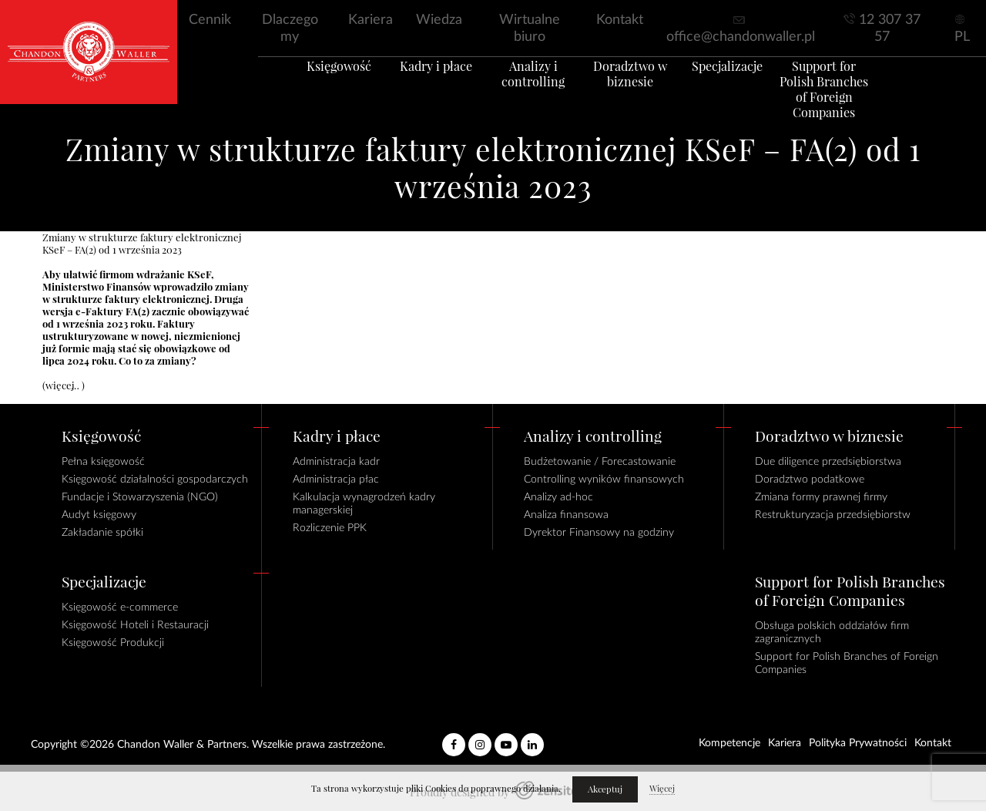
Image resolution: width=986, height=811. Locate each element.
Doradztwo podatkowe (809, 479)
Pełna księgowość (103, 461)
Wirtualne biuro (529, 28)
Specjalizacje (745, 84)
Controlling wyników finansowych (604, 479)
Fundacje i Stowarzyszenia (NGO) (140, 497)
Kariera (370, 20)
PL (962, 37)
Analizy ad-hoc (558, 497)
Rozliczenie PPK (330, 528)
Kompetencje (729, 743)
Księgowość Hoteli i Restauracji (135, 625)
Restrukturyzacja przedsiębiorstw (833, 515)
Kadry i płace (418, 84)
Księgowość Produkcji (113, 643)
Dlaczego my (290, 28)
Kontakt (619, 20)
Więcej (662, 788)
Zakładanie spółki (102, 532)
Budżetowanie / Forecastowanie (600, 461)
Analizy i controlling (526, 91)
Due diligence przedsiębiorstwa (828, 461)
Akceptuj (605, 789)
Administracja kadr (336, 461)
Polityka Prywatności (858, 743)
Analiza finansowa (566, 515)
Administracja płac (336, 479)
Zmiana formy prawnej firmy (821, 497)
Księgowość (309, 84)
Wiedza (439, 20)
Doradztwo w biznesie (636, 91)
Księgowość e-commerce (120, 607)
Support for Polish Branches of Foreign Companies (854, 99)
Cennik (210, 20)
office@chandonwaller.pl (740, 37)
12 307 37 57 (890, 28)
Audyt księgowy (99, 515)
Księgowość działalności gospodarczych (155, 479)
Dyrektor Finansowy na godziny (599, 532)
